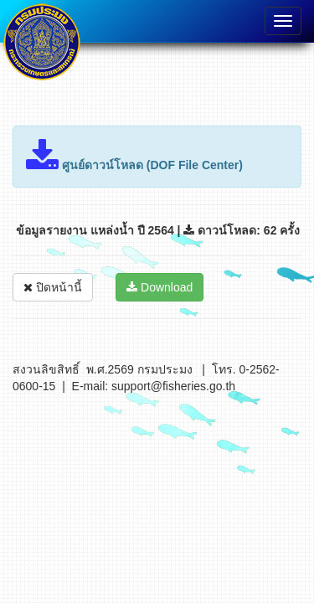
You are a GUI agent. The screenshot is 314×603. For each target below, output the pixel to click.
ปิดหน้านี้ (52, 287)
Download (159, 287)
